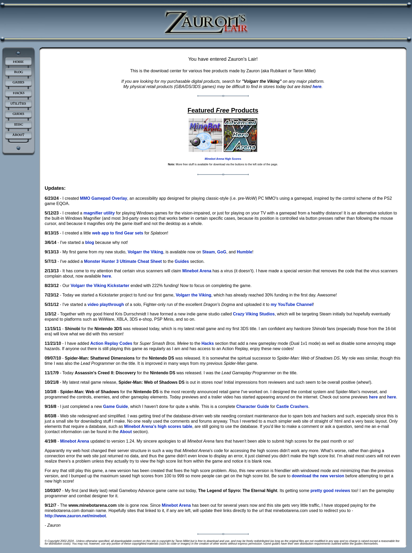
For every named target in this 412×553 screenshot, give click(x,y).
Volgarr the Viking (145, 252)
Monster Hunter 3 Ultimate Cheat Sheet (123, 261)
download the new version (318, 476)
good (328, 490)
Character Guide (252, 406)
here (317, 86)
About (126, 431)
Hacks (208, 343)
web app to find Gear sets (117, 233)
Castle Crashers (292, 406)
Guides (182, 261)
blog (89, 242)
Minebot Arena (197, 271)
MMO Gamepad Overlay (103, 198)
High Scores (223, 158)
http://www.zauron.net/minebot (75, 516)
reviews (342, 490)
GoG (221, 252)
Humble (244, 252)
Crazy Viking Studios (254, 314)
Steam (208, 252)
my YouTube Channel (292, 304)
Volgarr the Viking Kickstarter (100, 285)
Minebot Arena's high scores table (158, 426)
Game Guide (115, 406)
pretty (316, 490)
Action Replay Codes (111, 343)
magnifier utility (99, 213)
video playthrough (105, 304)
